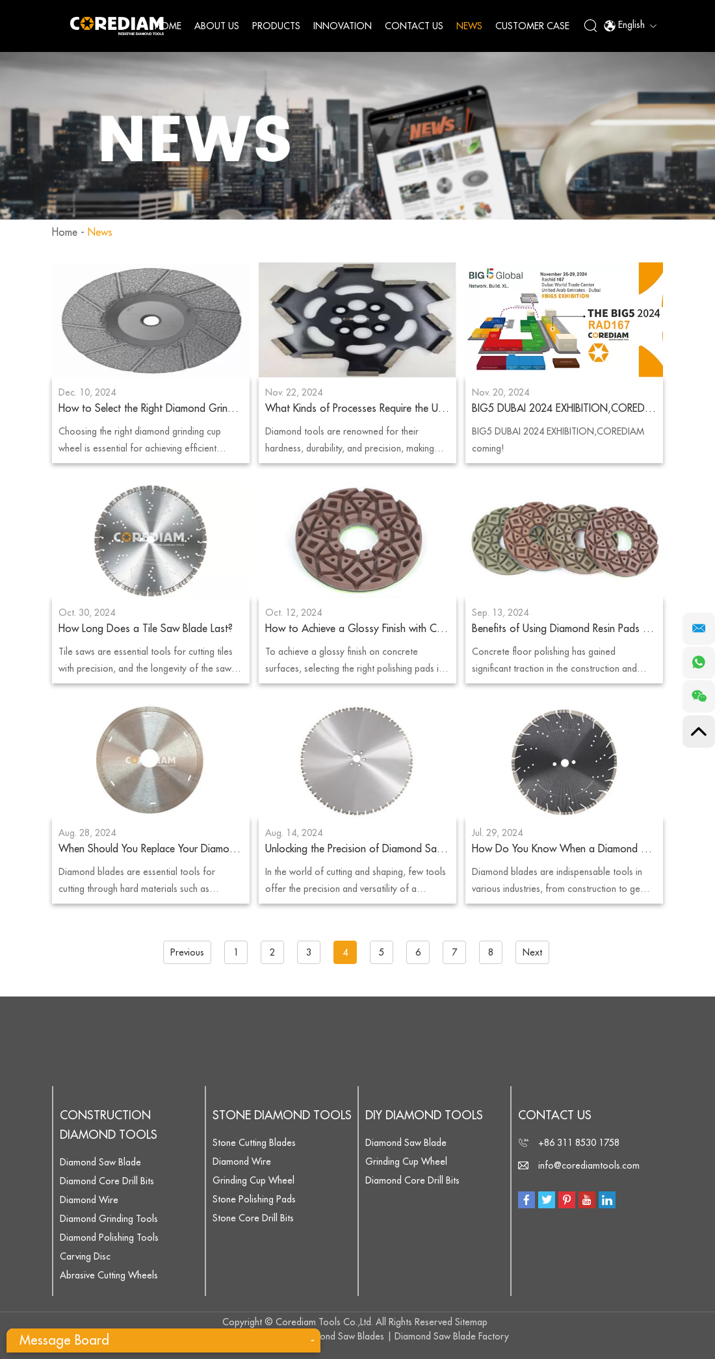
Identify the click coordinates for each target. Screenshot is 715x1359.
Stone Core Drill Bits (253, 1218)
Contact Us (414, 26)
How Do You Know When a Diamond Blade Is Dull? (564, 849)
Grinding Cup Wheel (253, 1180)
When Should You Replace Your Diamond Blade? (150, 849)
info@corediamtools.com (589, 1165)
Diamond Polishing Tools (109, 1237)
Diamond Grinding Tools (109, 1218)
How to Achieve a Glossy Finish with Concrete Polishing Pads (357, 629)
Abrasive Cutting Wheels (109, 1275)
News (469, 26)
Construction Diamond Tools (108, 1125)
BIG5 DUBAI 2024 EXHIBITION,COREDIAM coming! (564, 408)
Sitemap (471, 1322)
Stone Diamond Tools (282, 1115)
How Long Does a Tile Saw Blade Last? (145, 629)
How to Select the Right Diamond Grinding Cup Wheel (150, 408)
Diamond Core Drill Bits (107, 1181)
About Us (216, 26)
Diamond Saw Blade (100, 1162)
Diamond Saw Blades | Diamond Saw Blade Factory (404, 1336)
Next (532, 952)
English (629, 26)
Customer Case (532, 26)
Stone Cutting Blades (254, 1142)
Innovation (342, 26)
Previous (187, 952)
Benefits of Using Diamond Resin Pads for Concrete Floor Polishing (564, 629)
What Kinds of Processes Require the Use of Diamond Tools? (357, 408)
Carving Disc (85, 1256)
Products (276, 26)
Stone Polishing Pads (254, 1199)
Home (168, 26)
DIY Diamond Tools (424, 1115)
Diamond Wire (89, 1199)
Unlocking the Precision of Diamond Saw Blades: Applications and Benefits (357, 849)
